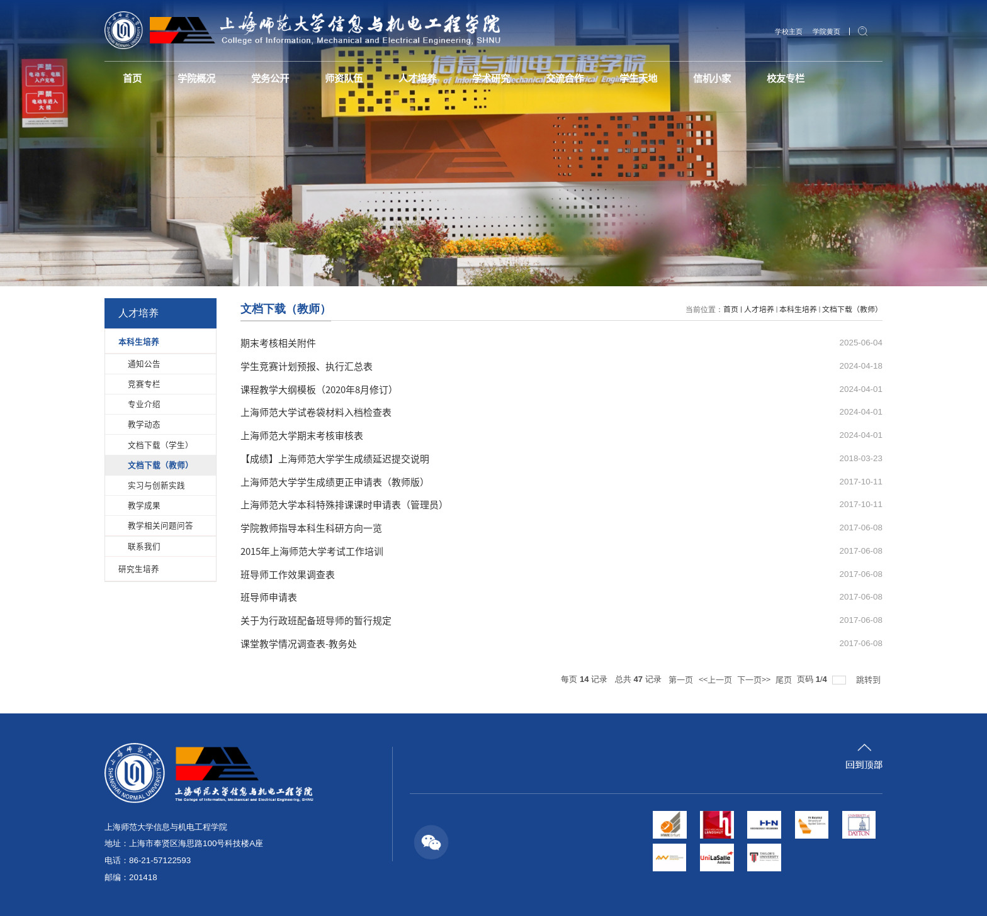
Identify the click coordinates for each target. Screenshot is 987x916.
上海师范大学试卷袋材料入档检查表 (316, 411)
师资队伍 (359, 78)
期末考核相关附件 (278, 342)
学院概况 (202, 78)
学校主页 (785, 31)
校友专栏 (831, 78)
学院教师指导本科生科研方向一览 (311, 527)
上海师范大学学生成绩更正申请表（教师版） (334, 481)
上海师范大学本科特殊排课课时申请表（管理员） (344, 504)
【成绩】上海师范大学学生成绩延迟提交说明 (334, 458)
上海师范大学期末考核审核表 (301, 435)
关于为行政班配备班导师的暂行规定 (316, 620)
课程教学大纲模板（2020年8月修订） (319, 389)
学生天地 (674, 78)
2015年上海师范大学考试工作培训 (311, 550)
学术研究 (517, 78)
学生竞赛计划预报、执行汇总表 (306, 365)
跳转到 (869, 679)
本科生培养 (798, 308)
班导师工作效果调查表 (287, 574)
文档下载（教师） (852, 308)
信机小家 (753, 78)
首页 (134, 78)
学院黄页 (825, 31)
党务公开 (281, 78)
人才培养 (438, 78)
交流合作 (595, 78)
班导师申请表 (268, 596)
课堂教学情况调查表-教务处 (298, 643)
